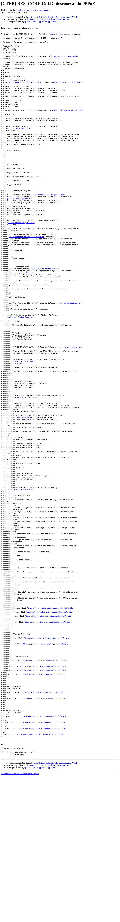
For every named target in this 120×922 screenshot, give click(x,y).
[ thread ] (36, 22)
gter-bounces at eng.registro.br (25, 93)
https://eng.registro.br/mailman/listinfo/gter (50, 724)
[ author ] (53, 22)
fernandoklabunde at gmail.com (68, 127)
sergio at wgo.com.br (59, 35)
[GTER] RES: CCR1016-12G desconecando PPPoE (55, 17)
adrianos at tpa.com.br (65, 62)
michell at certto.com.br (45, 317)
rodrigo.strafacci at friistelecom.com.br (34, 10)
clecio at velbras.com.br (20, 582)
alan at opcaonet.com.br (19, 149)
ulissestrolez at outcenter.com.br (26, 279)
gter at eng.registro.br (19, 233)
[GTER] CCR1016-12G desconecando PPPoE (49, 19)
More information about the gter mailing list (20, 920)
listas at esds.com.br (70, 358)
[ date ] (28, 22)
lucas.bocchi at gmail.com (21, 262)
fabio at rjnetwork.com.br (20, 375)
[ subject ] (44, 22)
